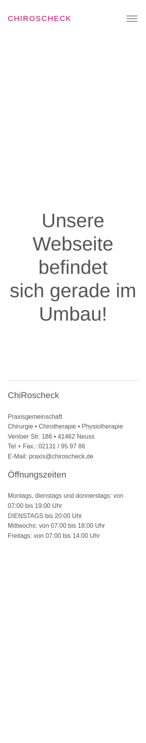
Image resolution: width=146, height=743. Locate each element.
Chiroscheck (40, 18)
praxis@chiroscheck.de (61, 456)
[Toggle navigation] (131, 18)
